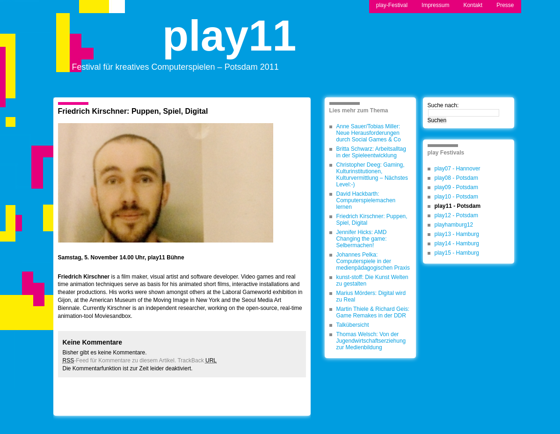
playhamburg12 (454, 224)
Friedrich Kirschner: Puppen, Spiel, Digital (133, 111)
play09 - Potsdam (456, 187)
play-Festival (391, 5)
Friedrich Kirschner (84, 276)
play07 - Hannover (457, 168)
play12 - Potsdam (456, 215)
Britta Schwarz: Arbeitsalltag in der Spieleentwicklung (371, 152)
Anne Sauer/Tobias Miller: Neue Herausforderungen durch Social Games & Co (368, 133)
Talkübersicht (352, 325)
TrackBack (197, 360)
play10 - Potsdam (456, 196)
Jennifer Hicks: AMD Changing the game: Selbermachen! (361, 239)
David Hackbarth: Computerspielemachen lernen (366, 200)
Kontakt (472, 5)
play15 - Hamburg (457, 253)
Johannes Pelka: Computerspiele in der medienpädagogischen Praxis (373, 261)
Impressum (435, 5)
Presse (505, 5)
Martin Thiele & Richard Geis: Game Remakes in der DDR (373, 312)
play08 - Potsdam (456, 178)
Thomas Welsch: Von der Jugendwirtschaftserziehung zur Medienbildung (371, 341)
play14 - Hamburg (457, 243)
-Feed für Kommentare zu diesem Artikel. (119, 360)
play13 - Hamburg (457, 234)
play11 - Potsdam (458, 206)
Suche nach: (443, 105)
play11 (229, 43)
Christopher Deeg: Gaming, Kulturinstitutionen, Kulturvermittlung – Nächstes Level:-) (372, 175)
